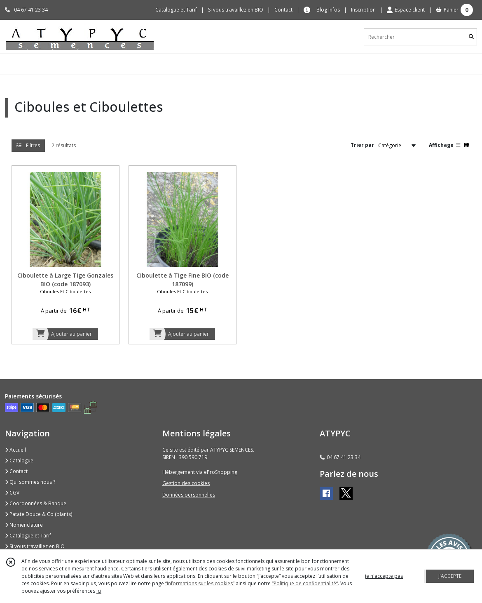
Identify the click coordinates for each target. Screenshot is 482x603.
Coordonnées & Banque (35, 503)
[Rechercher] (471, 37)
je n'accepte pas (384, 575)
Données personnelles (188, 494)
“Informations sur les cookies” (199, 583)
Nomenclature (24, 524)
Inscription (363, 9)
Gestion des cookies (186, 483)
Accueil (15, 449)
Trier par (362, 144)
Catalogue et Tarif (28, 535)
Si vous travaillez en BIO (35, 546)
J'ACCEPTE (449, 575)
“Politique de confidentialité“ (305, 583)
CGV (12, 492)
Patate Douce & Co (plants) (38, 514)
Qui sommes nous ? (30, 481)
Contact (283, 9)
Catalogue (19, 460)
